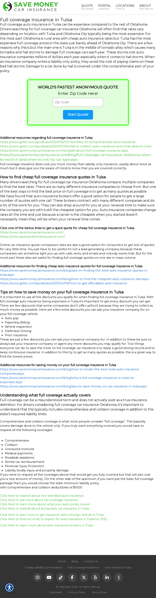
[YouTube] (49, 577)
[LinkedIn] (107, 577)
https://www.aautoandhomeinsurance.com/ (32, 236)
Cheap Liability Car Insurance (43, 567)
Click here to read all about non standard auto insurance (42, 496)
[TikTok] (60, 577)
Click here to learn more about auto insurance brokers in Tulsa (47, 525)
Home (62, 561)
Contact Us (90, 561)
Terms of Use (99, 592)
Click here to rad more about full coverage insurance (39, 500)
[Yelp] (95, 577)
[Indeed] (118, 577)
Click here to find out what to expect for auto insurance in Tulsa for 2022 (53, 519)
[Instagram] (37, 577)
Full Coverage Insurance (83, 567)
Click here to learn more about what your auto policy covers (45, 504)
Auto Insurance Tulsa (118, 567)
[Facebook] (72, 577)
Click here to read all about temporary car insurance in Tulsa (45, 508)
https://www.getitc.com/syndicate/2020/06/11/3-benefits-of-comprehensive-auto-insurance (67, 142)
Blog (75, 561)
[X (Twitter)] (83, 577)
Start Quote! (78, 114)
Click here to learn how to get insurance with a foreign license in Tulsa (52, 515)
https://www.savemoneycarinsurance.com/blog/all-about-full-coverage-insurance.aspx (64, 150)
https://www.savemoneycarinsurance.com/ (32, 232)
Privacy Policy (77, 592)
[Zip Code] (78, 102)
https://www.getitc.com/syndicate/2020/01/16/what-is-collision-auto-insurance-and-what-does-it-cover (76, 146)
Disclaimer (56, 592)
